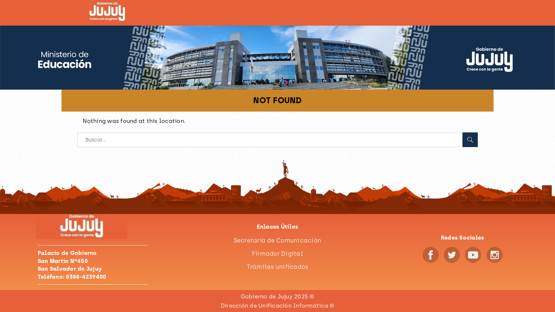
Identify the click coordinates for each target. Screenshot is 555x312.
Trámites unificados (277, 266)
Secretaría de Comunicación (278, 240)
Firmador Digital (277, 253)
